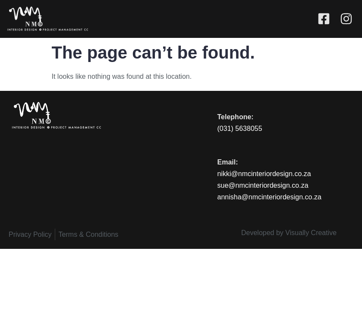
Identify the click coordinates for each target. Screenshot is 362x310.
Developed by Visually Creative (289, 232)
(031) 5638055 (239, 128)
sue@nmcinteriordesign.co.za (262, 185)
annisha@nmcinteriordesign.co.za (269, 197)
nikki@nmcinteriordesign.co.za (264, 173)
